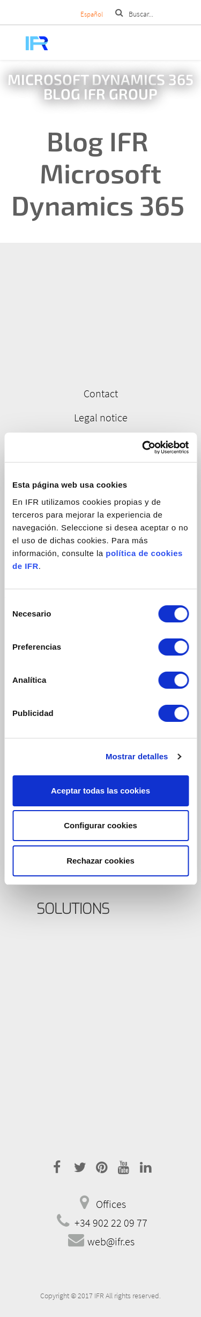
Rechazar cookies (100, 860)
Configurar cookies (100, 825)
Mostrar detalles (137, 756)
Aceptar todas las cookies (100, 790)
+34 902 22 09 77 (111, 1222)
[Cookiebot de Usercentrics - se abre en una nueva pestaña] (143, 448)
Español (91, 14)
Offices (111, 1204)
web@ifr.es (111, 1241)
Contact (101, 393)
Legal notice (101, 417)
